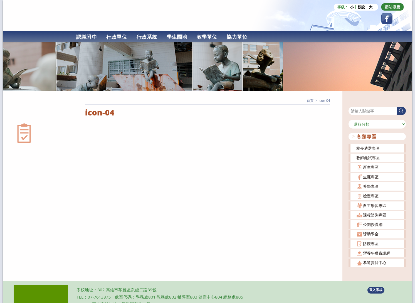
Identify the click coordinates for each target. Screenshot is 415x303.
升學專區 (371, 185)
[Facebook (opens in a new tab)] (386, 18)
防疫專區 (371, 242)
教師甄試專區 (368, 156)
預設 (361, 7)
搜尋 (352, 102)
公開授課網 (372, 223)
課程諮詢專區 (374, 214)
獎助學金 (371, 233)
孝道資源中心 (374, 262)
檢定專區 (371, 195)
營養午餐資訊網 (376, 252)
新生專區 (371, 166)
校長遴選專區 (368, 147)
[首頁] (310, 99)
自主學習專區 (374, 204)
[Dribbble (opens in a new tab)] (392, 7)
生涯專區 (371, 176)
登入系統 (375, 289)
